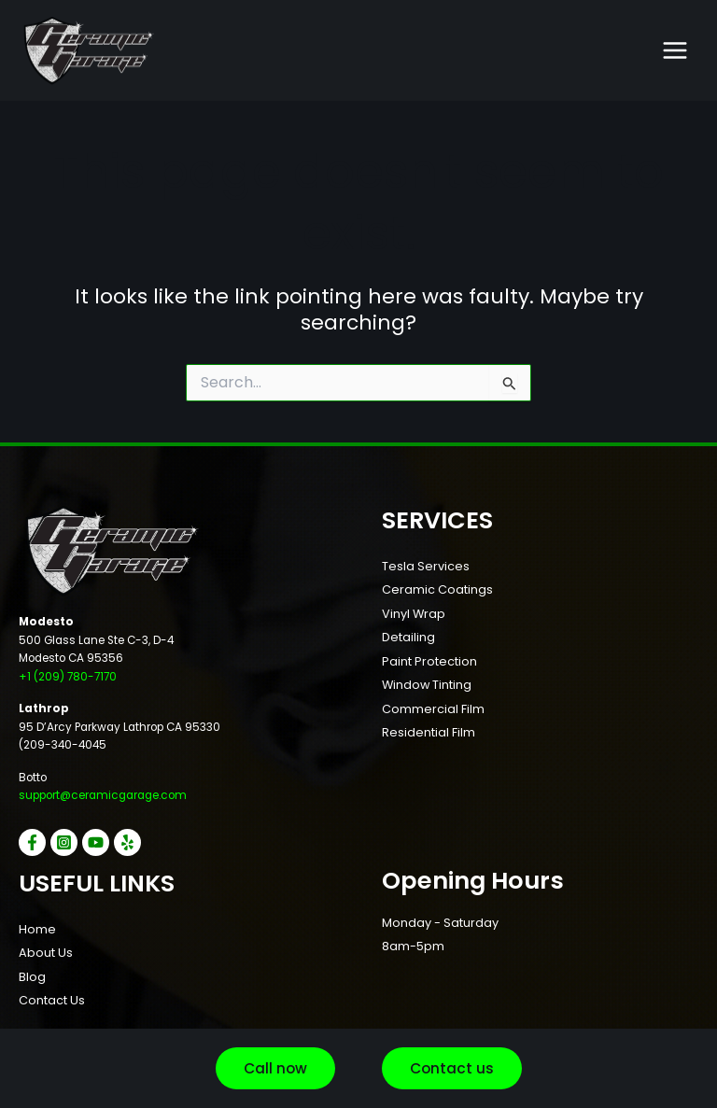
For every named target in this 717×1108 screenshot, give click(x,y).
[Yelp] (127, 842)
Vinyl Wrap (413, 614)
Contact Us (52, 1000)
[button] (275, 1068)
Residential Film (428, 732)
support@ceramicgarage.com (103, 795)
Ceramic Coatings (437, 589)
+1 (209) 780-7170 (68, 676)
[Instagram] (63, 842)
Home (37, 929)
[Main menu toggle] (675, 50)
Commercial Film (433, 709)
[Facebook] (32, 842)
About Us (46, 953)
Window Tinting (426, 685)
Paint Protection (429, 661)
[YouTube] (95, 842)
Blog (32, 977)
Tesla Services (426, 566)
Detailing (408, 637)
